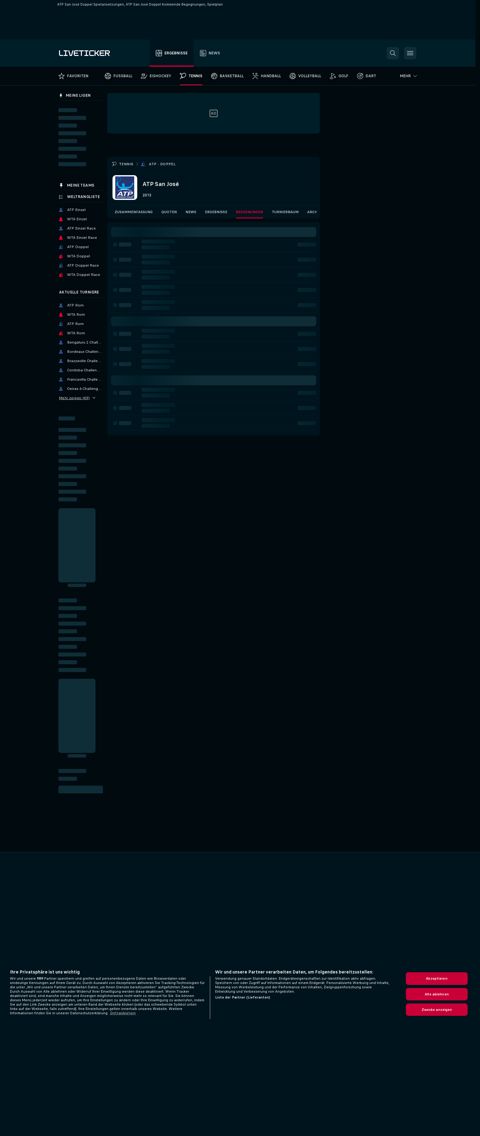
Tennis (126, 164)
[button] (393, 53)
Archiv (314, 212)
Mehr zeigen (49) (77, 398)
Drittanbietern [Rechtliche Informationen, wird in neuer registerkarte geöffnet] (123, 1013)
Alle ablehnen (437, 994)
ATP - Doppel (162, 164)
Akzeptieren (436, 978)
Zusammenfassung (134, 212)
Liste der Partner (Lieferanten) (242, 997)
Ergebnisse (216, 212)
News (190, 212)
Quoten (169, 212)
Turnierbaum (285, 212)
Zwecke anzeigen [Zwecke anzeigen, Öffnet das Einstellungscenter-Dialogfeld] (437, 1009)
